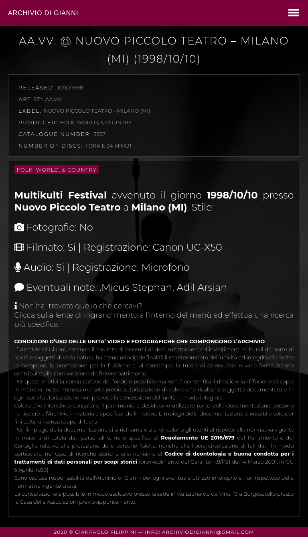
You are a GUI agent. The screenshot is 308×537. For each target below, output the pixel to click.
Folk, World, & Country (57, 169)
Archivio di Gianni (43, 13)
